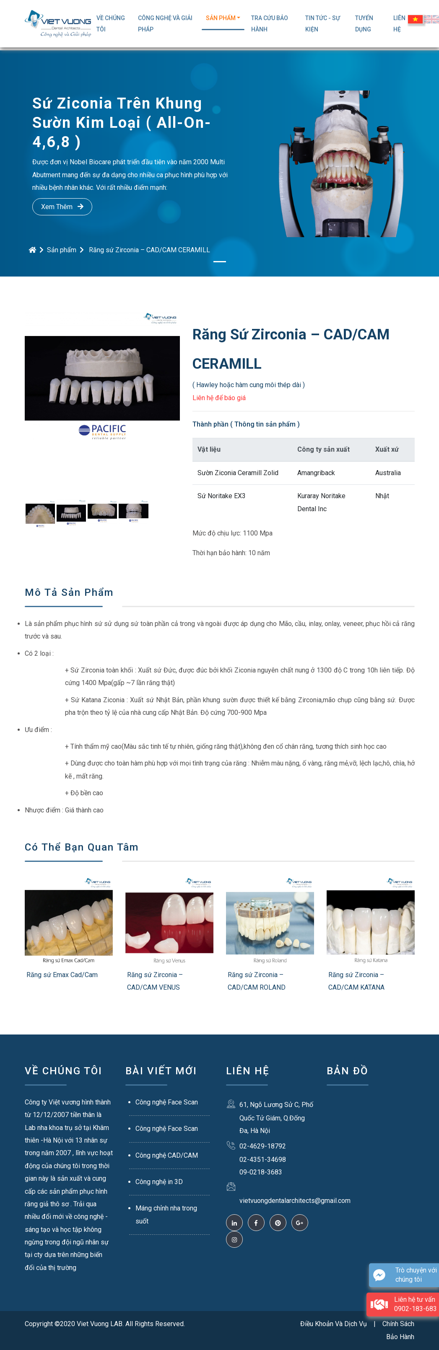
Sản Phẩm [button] (221, 18)
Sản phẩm (61, 250)
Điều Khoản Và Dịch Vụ (333, 1324)
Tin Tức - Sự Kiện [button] (322, 24)
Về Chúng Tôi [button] (110, 24)
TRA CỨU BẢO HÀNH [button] (269, 24)
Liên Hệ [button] (399, 24)
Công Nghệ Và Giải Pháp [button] (165, 24)
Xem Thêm (62, 207)
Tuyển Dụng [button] (364, 24)
